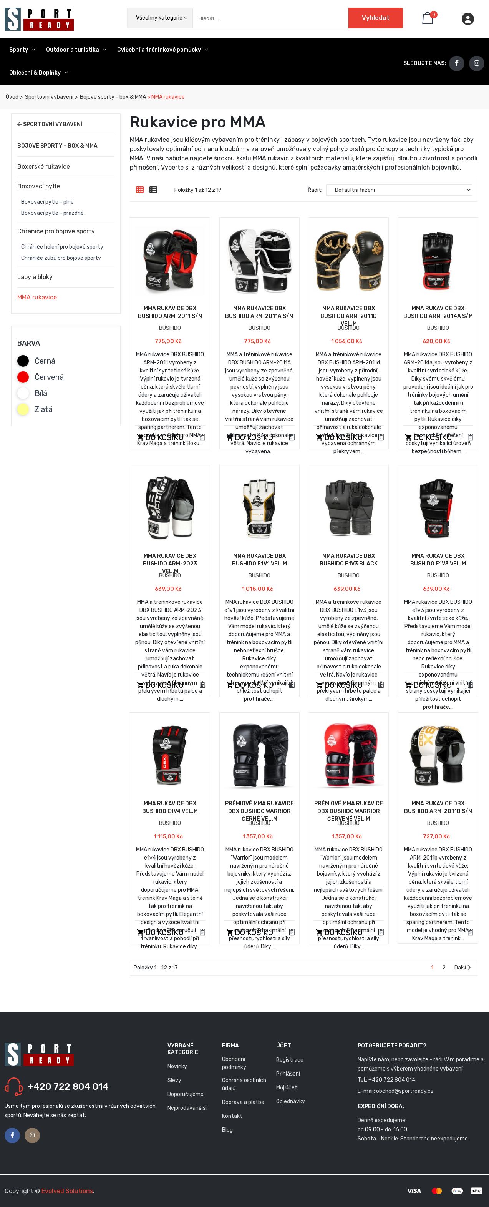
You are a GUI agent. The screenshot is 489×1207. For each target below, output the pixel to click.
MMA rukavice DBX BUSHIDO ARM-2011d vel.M (348, 316)
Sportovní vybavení (48, 97)
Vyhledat (376, 18)
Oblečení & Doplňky (38, 73)
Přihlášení (288, 1074)
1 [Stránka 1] (432, 967)
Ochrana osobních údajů (244, 1084)
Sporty (22, 50)
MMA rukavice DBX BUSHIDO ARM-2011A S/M (259, 312)
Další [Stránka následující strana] (462, 967)
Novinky (177, 1066)
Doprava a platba (243, 1102)
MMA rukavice (37, 297)
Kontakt (232, 1116)
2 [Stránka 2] (444, 967)
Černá (45, 361)
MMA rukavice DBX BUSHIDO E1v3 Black (349, 560)
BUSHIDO (170, 328)
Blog (227, 1130)
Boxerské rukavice (43, 166)
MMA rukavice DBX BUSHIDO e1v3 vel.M (438, 560)
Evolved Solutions (67, 1191)
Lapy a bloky (35, 277)
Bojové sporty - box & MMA (112, 97)
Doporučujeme (185, 1094)
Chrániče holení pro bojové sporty (62, 247)
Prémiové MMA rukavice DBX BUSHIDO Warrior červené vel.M (348, 811)
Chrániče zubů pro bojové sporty (61, 258)
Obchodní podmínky (234, 1063)
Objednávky (290, 1101)
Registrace (289, 1060)
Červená (49, 377)
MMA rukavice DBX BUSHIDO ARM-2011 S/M (170, 312)
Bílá (41, 393)
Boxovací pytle (38, 186)
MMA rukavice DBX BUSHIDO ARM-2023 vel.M (170, 564)
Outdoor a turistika (76, 50)
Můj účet (286, 1087)
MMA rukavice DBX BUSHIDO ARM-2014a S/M (438, 312)
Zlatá (44, 409)
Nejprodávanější (187, 1108)
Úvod (11, 97)
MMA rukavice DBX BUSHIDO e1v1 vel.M (259, 560)
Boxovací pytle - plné (47, 202)
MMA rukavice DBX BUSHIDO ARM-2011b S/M (438, 807)
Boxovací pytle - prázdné (52, 213)
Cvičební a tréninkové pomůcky (162, 50)
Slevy (174, 1080)
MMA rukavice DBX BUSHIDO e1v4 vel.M (170, 807)
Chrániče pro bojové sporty (56, 231)
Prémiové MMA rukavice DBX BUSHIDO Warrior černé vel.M (259, 811)
